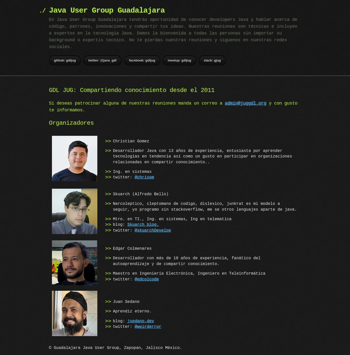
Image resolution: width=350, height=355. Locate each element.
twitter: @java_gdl (102, 60)
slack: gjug (212, 60)
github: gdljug (65, 60)
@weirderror (148, 326)
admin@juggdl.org (245, 103)
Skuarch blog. (143, 225)
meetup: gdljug (179, 60)
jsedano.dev (140, 320)
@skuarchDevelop (153, 230)
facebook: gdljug (142, 60)
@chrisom (144, 177)
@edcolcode (147, 279)
